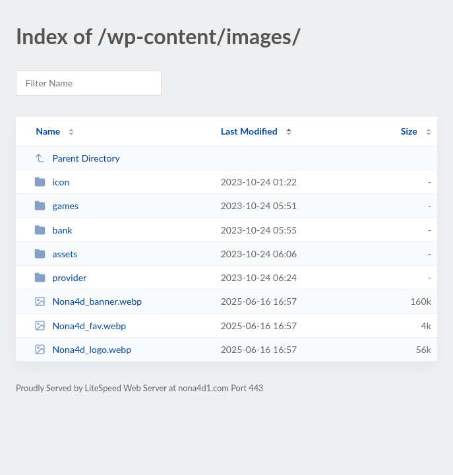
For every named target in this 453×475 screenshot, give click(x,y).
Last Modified (249, 131)
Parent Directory (77, 158)
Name (48, 131)
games (56, 205)
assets (55, 253)
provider (60, 277)
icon (51, 181)
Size (409, 131)
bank (53, 230)
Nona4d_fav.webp (80, 325)
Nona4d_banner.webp (88, 301)
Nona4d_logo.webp (82, 349)
